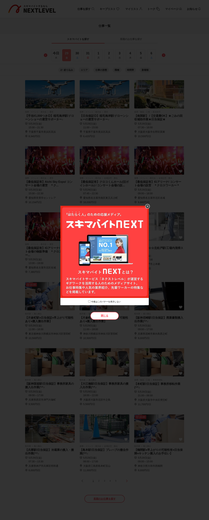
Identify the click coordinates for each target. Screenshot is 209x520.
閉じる (104, 315)
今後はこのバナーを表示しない (106, 302)
